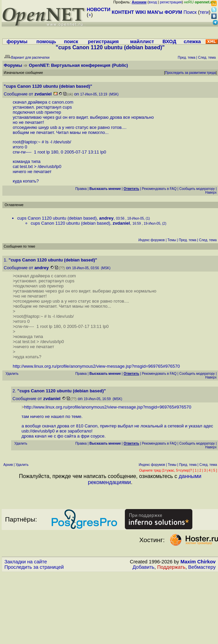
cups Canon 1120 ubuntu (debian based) (57, 218)
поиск (71, 41)
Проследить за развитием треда (190, 73)
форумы (16, 41)
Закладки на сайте (25, 561)
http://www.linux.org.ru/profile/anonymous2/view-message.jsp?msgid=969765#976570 (96, 366)
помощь (46, 41)
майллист (142, 41)
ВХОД (169, 41)
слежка (192, 41)
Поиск (190, 12)
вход (153, 2)
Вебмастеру (202, 567)
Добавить (144, 567)
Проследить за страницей (34, 567)
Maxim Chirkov (198, 561)
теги (204, 12)
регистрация (171, 2)
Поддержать (171, 567)
